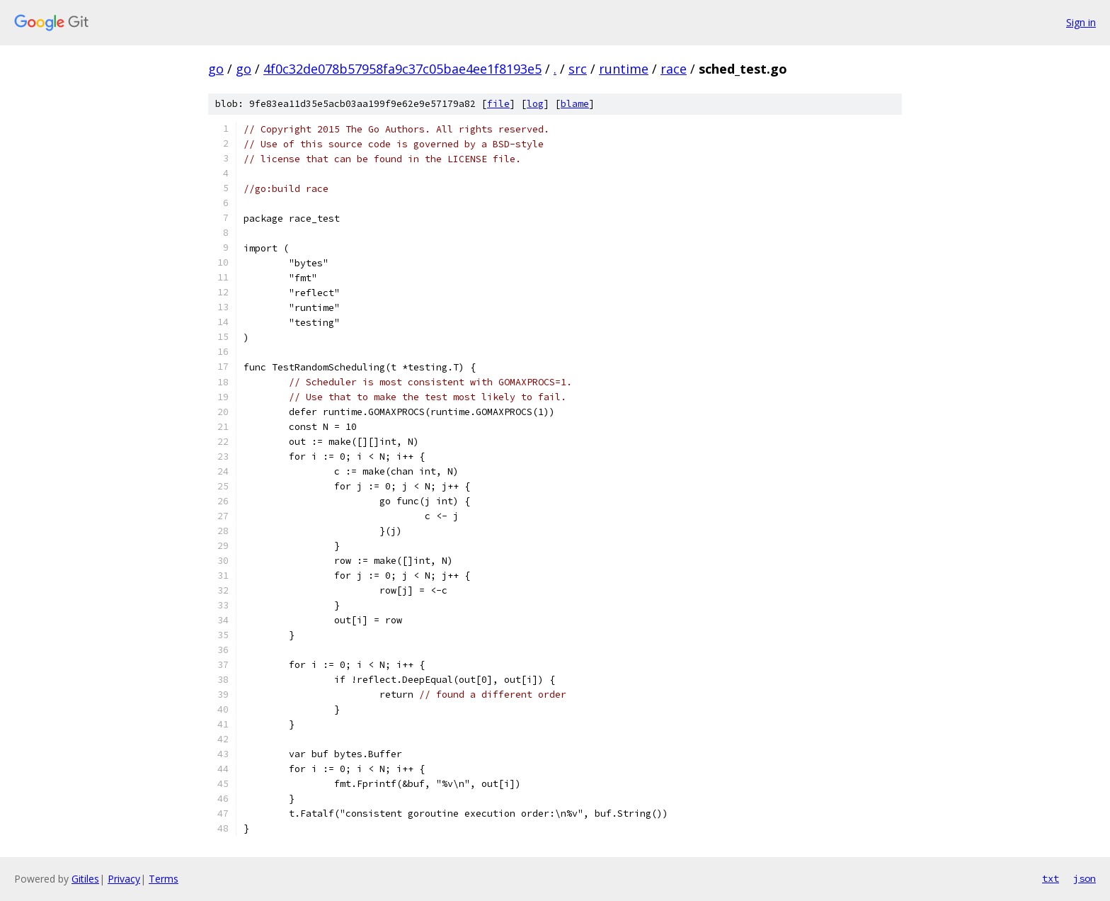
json (1084, 878)
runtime (623, 68)
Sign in (1081, 22)
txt (1050, 878)
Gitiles (85, 878)
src (577, 68)
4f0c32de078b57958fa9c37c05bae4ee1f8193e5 (402, 68)
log (535, 104)
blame (575, 104)
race (673, 68)
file (498, 104)
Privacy (124, 878)
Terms (163, 878)
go (216, 68)
